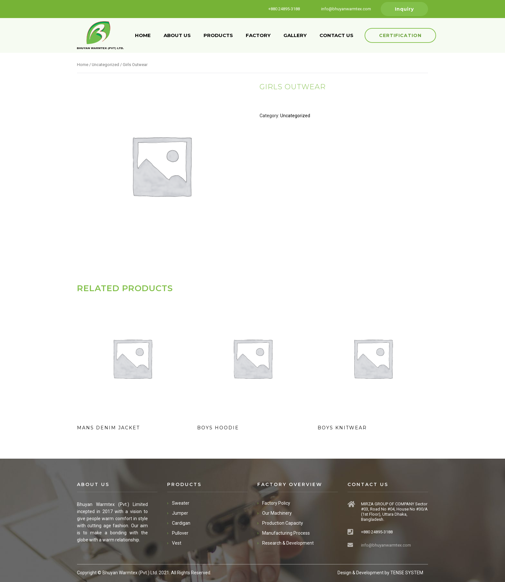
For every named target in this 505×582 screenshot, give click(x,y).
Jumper (180, 513)
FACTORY (258, 35)
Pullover (180, 533)
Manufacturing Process (286, 533)
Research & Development (288, 543)
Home (82, 64)
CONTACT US (336, 35)
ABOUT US (177, 35)
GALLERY (295, 35)
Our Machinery (277, 513)
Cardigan (181, 523)
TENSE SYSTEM (406, 572)
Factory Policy (276, 503)
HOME (143, 35)
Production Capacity (282, 523)
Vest (176, 543)
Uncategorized (105, 64)
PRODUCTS (218, 35)
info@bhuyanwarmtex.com (386, 545)
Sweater (180, 503)
